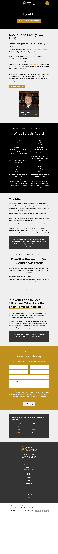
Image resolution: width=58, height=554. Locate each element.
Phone (10, 371)
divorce (31, 62)
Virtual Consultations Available (29, 20)
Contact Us (29, 490)
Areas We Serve (29, 487)
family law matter (33, 64)
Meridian (19, 429)
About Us (29, 480)
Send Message (29, 404)
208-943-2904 (29, 456)
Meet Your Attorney (17, 86)
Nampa (18, 433)
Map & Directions (29, 469)
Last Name (32, 366)
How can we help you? (14, 381)
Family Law (29, 483)
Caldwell (19, 423)
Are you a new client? (14, 376)
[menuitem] (11, 516)
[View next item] (31, 290)
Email (31, 371)
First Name (11, 366)
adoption (15, 64)
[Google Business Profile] (29, 497)
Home (29, 477)
